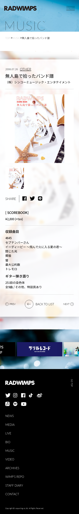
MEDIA (10, 424)
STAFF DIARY (14, 485)
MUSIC (10, 450)
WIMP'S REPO (14, 476)
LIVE (8, 433)
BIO (7, 442)
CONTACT (12, 494)
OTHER (25, 69)
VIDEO (9, 459)
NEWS (9, 416)
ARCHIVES (12, 468)
